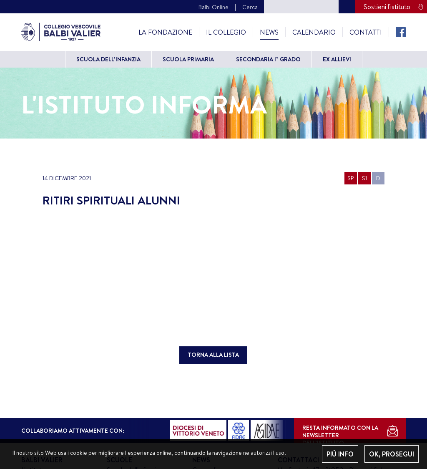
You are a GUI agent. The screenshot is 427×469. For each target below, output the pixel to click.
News (269, 32)
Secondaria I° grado (268, 59)
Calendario (314, 32)
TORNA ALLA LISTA (213, 354)
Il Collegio (226, 32)
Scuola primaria (188, 59)
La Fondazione (165, 32)
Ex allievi (337, 59)
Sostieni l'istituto (387, 6)
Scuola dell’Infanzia (108, 59)
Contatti (365, 32)
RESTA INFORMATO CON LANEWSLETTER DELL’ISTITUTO (340, 433)
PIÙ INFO (340, 454)
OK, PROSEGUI (391, 454)
